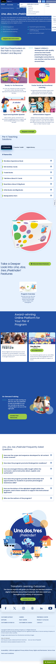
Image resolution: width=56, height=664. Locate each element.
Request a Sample (28, 132)
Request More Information (11, 39)
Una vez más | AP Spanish (34, 643)
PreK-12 (3, 1)
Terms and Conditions (7, 656)
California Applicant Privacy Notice (19, 653)
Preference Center (42, 620)
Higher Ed (9, 1)
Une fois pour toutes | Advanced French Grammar (14, 643)
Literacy (18, 8)
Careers (21, 620)
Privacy (31, 653)
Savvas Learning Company (7, 8)
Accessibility (4, 653)
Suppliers (3, 623)
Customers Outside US (7, 625)
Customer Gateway (7, 620)
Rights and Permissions (40, 653)
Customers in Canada (25, 625)
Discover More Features (40, 264)
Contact (50, 4)
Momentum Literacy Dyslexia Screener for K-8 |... (13, 645)
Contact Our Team (28, 602)
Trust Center (23, 623)
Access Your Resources (14, 420)
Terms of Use (51, 653)
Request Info (50, 662)
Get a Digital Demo (37, 350)
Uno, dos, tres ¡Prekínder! (29, 8)
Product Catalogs (42, 623)
